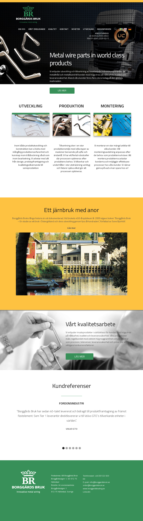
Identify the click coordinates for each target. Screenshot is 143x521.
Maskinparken (104, 29)
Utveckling (88, 29)
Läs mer (71, 228)
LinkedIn (86, 491)
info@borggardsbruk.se (100, 482)
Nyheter (76, 29)
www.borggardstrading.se (94, 488)
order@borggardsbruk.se (94, 485)
